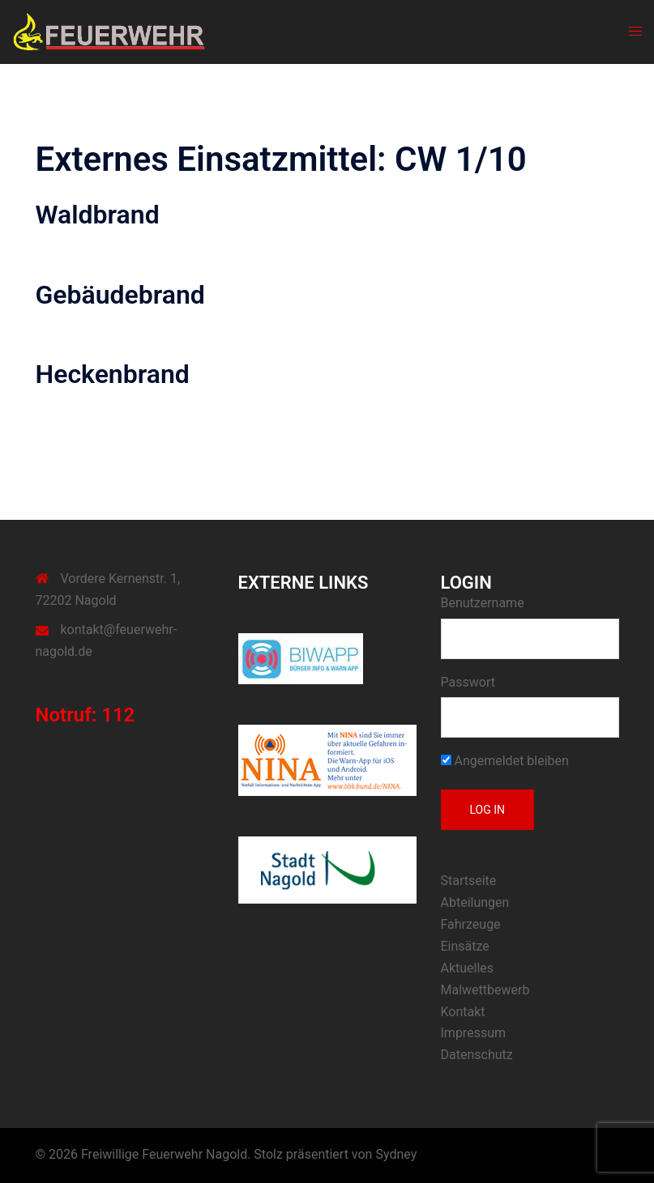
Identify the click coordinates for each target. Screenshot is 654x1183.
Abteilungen (475, 902)
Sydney (396, 1154)
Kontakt (463, 1011)
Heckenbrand (113, 374)
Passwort (468, 682)
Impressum (474, 1032)
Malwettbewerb (485, 990)
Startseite (469, 880)
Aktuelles (467, 968)
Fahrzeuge (471, 924)
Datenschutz (477, 1054)
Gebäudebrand (120, 294)
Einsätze (465, 946)
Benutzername (482, 603)
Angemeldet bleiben (505, 760)
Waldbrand (98, 214)
